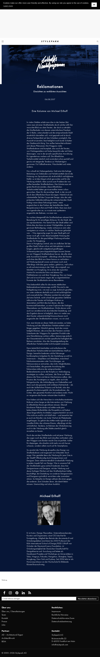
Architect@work (8, 638)
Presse (4, 621)
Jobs (3, 625)
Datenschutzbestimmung (62, 621)
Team (4, 615)
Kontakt (5, 618)
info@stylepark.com (60, 645)
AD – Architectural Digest (12, 635)
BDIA (4, 641)
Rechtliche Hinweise (60, 615)
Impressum (56, 611)
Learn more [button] (8, 6)
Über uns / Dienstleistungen (13, 611)
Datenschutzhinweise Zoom (63, 618)
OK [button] (94, 5)
